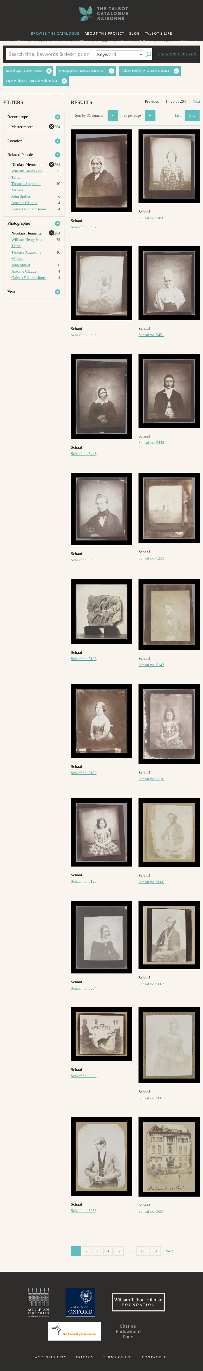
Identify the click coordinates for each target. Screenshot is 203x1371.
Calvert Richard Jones (28, 209)
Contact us (155, 1357)
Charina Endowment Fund (128, 1331)
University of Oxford (80, 1302)
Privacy (85, 1357)
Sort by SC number (96, 115)
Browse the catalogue (55, 33)
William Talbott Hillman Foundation (138, 1302)
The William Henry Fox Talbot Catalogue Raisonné (101, 13)
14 (155, 1251)
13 (142, 1251)
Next (196, 101)
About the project (104, 33)
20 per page (139, 115)
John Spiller (20, 196)
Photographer (18, 223)
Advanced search (177, 54)
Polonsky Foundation (74, 1331)
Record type (17, 117)
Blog (134, 33)
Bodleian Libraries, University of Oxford (38, 1302)
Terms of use (118, 1357)
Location (14, 141)
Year (11, 292)
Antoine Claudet (24, 203)
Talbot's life (158, 33)
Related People (20, 154)
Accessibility (51, 1357)
